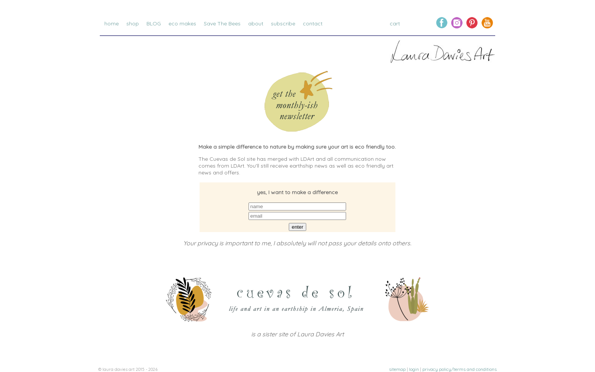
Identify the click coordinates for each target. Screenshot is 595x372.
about (255, 23)
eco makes (182, 23)
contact (313, 23)
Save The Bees (222, 23)
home (111, 23)
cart (395, 23)
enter (297, 227)
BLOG (153, 23)
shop (132, 23)
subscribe (283, 23)
